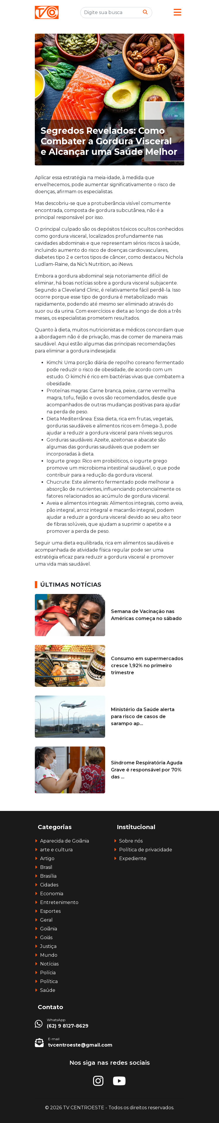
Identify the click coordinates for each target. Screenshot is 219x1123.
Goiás (46, 937)
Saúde (47, 990)
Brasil (46, 867)
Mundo (48, 955)
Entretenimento (59, 902)
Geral (46, 920)
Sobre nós (131, 841)
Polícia (48, 972)
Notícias (49, 964)
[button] (177, 12)
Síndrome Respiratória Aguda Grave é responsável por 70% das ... (146, 770)
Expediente (132, 858)
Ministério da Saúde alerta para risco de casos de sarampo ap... (142, 716)
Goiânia (48, 929)
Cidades (49, 885)
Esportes (50, 911)
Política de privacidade (145, 849)
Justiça (48, 946)
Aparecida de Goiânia (64, 841)
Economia (51, 893)
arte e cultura (56, 849)
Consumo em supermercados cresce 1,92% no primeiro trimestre (147, 665)
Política (49, 981)
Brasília (48, 876)
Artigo (47, 858)
